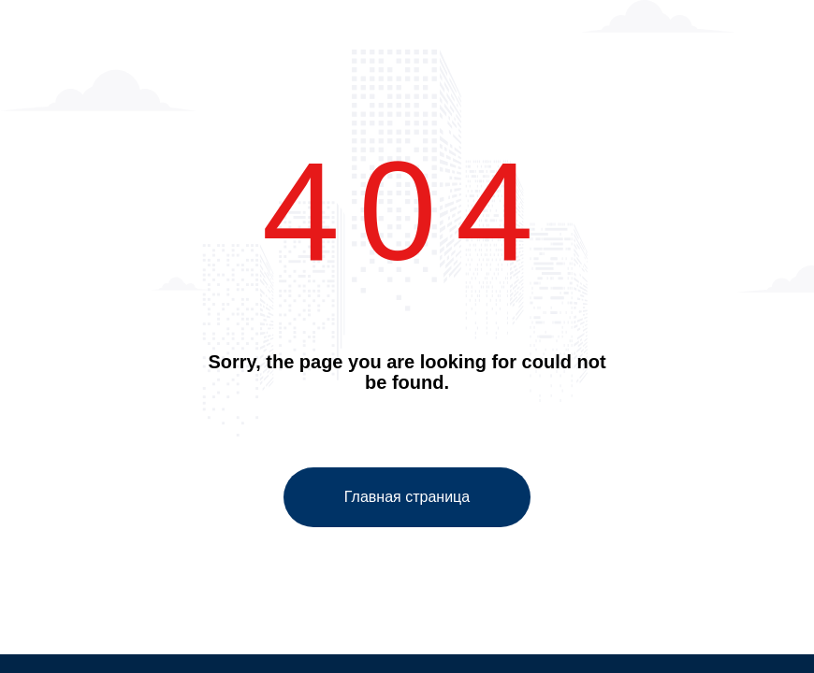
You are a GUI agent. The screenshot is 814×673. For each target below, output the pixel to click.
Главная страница (407, 497)
